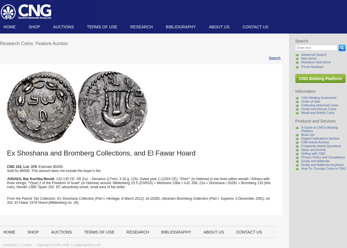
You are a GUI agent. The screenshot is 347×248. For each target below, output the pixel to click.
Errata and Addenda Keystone (322, 164)
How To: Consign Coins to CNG (323, 168)
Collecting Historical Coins (319, 105)
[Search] (316, 48)
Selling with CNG (313, 153)
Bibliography (181, 27)
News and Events (313, 149)
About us (219, 27)
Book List (307, 134)
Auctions (63, 27)
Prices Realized (312, 67)
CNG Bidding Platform (320, 78)
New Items (308, 58)
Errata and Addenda (315, 161)
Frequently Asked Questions (321, 146)
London (26, 245)
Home (9, 27)
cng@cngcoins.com (87, 245)
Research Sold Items (316, 62)
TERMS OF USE (102, 27)
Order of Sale (310, 101)
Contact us (256, 27)
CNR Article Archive (315, 142)
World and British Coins (318, 112)
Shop (34, 27)
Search (274, 58)
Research (141, 27)
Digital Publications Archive (320, 138)
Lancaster (10, 245)
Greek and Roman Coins (318, 109)
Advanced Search (313, 54)
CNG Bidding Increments (319, 97)
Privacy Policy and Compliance (323, 157)
